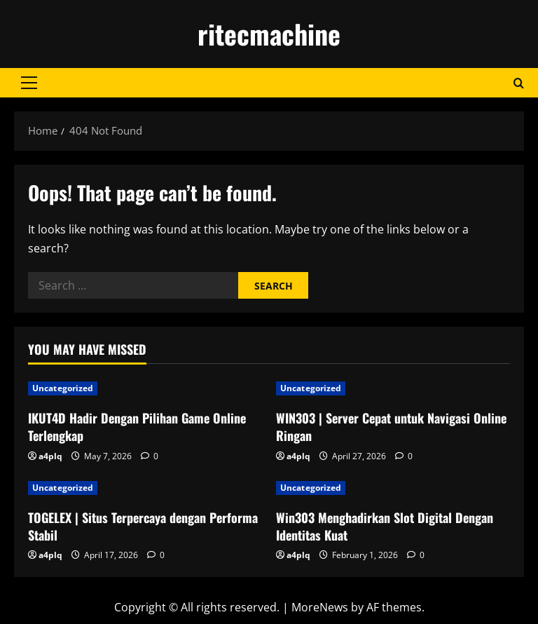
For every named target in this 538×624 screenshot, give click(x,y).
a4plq (50, 456)
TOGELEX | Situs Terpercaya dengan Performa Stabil (143, 526)
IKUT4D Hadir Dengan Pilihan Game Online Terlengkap (137, 427)
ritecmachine (269, 33)
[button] (29, 82)
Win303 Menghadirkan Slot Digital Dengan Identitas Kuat (384, 526)
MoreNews (319, 607)
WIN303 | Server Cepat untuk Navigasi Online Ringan (391, 427)
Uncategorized (62, 388)
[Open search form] (518, 83)
